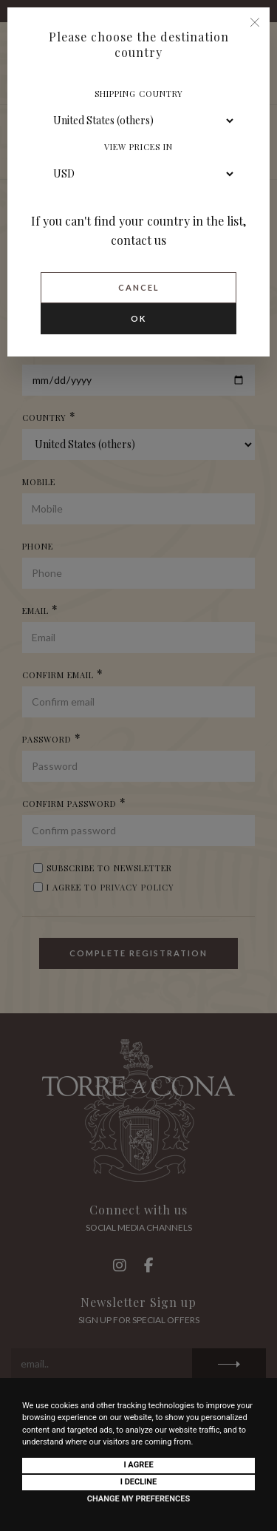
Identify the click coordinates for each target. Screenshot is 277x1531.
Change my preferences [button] (138, 1499)
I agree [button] (138, 1465)
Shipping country (139, 93)
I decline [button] (138, 1482)
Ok (138, 318)
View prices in (138, 146)
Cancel (139, 287)
